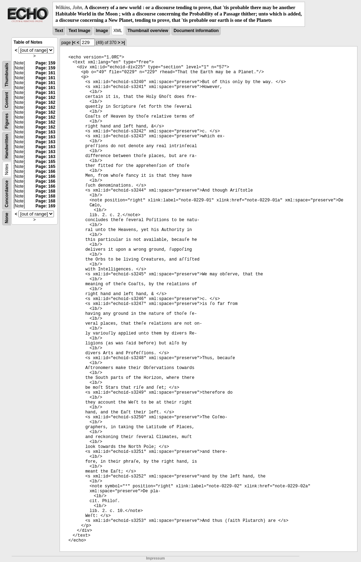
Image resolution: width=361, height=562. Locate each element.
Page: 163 (45, 132)
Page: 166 (45, 171)
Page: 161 (45, 72)
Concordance (6, 193)
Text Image (79, 30)
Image (102, 30)
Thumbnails (6, 74)
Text (59, 30)
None (6, 218)
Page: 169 (45, 206)
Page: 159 (45, 63)
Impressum (155, 558)
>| (123, 42)
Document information (196, 30)
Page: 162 (45, 97)
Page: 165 (45, 161)
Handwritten (6, 146)
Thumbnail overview (148, 30)
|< (73, 42)
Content (6, 100)
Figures (6, 120)
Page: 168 (45, 191)
